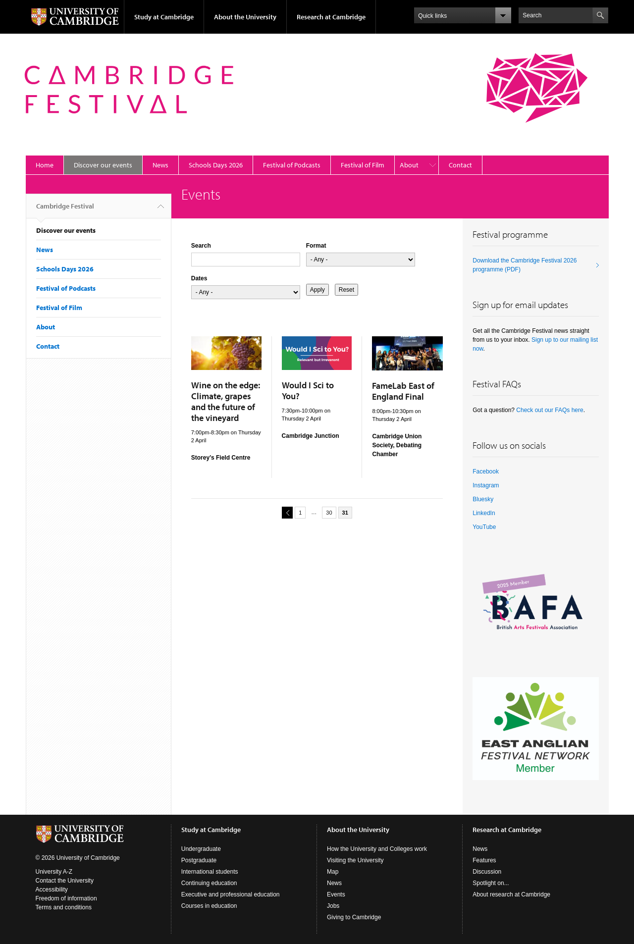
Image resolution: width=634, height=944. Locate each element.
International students (209, 871)
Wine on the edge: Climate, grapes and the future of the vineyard (225, 401)
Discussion (487, 871)
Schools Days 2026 (216, 164)
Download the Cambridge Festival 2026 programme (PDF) (525, 265)
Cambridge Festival (65, 210)
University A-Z (54, 871)
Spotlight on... (491, 883)
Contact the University (65, 880)
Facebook (486, 471)
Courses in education (209, 905)
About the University (245, 16)
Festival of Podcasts (291, 164)
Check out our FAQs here (549, 410)
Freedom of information (66, 898)
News (160, 164)
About (409, 164)
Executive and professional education (230, 894)
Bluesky (483, 499)
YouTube (484, 527)
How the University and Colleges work (377, 848)
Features (484, 860)
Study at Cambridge (164, 16)
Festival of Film (362, 164)
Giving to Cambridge (354, 917)
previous (286, 512)
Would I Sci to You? (308, 390)
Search (201, 245)
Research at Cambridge (331, 16)
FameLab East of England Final (403, 391)
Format (316, 245)
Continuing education (209, 883)
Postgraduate (198, 860)
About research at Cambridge (511, 894)
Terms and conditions (64, 907)
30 (329, 513)
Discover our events (103, 164)
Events (336, 894)
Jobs (333, 905)
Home (44, 164)
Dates (199, 278)
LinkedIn (484, 513)
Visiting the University (355, 860)
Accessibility (52, 889)
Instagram (486, 485)
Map (332, 871)
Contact (460, 164)
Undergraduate (201, 848)
